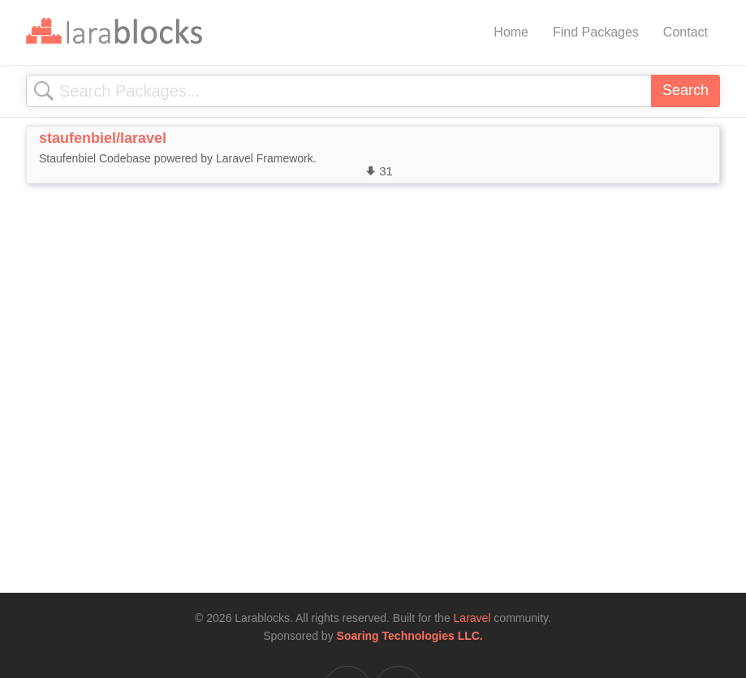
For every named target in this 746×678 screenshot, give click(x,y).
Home (511, 32)
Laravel (472, 617)
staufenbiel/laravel (102, 138)
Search (685, 90)
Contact (685, 32)
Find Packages (596, 32)
